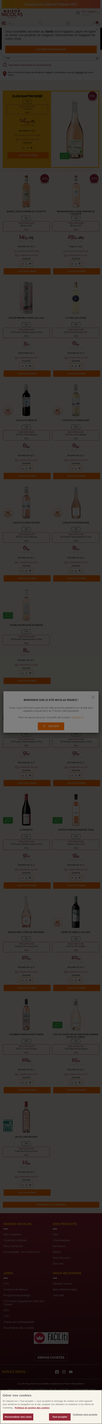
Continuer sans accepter (85, 1419)
